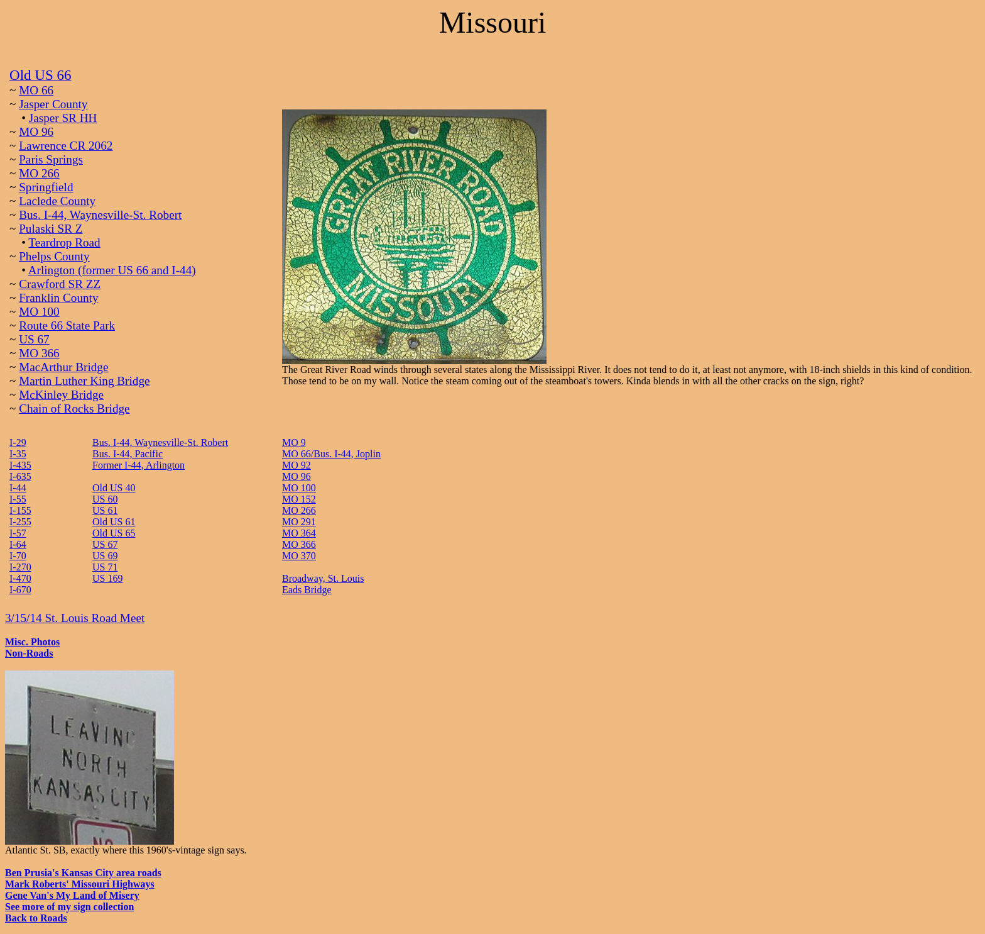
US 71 (104, 567)
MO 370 (299, 555)
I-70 (17, 555)
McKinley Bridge (61, 394)
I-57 (17, 533)
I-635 (20, 476)
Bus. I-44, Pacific (127, 453)
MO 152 (299, 499)
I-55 (17, 499)
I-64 (17, 544)
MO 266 (39, 173)
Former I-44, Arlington (138, 465)
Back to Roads (36, 918)
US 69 (104, 555)
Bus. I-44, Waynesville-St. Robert (100, 214)
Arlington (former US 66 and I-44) (112, 270)
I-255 (20, 521)
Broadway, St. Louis (323, 578)
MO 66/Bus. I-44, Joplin (331, 453)
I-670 (20, 589)
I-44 (17, 487)
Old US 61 (113, 521)
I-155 (20, 510)
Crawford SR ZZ (60, 284)
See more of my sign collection (69, 906)
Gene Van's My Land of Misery (72, 895)
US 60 (104, 499)
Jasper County (53, 104)
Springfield (46, 187)
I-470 (20, 578)
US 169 (107, 578)
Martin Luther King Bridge (84, 380)
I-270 (20, 567)
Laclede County (57, 201)
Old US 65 (113, 533)
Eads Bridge (307, 589)
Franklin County (58, 297)
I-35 (17, 453)
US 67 (34, 339)
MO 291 (299, 521)
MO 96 (36, 131)
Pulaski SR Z (50, 228)
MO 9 (294, 442)
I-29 (17, 442)
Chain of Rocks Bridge (74, 408)
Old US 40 (113, 487)
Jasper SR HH (63, 118)
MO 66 (36, 90)
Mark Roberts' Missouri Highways (80, 884)
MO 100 (39, 311)
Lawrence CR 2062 (65, 145)
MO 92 (296, 465)
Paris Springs (51, 159)
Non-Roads (29, 653)
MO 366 (39, 353)
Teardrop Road (64, 242)
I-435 (20, 465)
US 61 (104, 510)
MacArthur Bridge (63, 367)
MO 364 (299, 533)
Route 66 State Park (67, 325)
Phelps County (54, 256)
